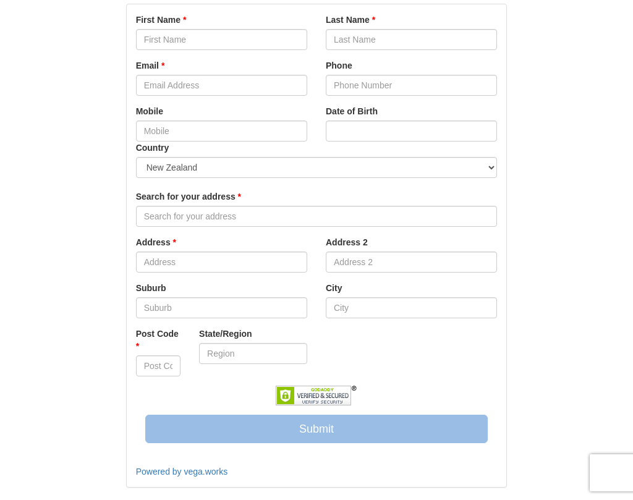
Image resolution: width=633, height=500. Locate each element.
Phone (339, 65)
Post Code (157, 340)
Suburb (151, 288)
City (334, 288)
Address (156, 242)
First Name (161, 20)
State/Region (225, 334)
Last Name (350, 20)
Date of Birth (352, 111)
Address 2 (347, 242)
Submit (316, 429)
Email (150, 65)
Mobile (149, 111)
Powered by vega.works (182, 472)
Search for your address (188, 196)
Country (152, 148)
